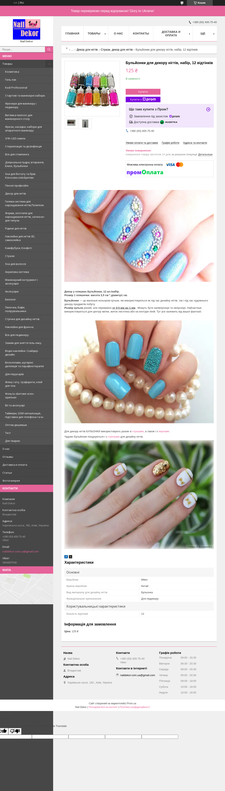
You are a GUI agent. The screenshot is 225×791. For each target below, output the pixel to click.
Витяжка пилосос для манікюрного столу (18, 117)
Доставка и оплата (14, 465)
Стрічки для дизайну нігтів (22, 319)
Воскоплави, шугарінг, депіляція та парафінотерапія (24, 364)
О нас (6, 449)
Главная (72, 33)
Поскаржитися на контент (103, 707)
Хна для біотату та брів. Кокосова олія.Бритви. (20, 175)
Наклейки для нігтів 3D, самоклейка (20, 238)
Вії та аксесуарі (15, 405)
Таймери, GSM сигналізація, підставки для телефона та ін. (24, 415)
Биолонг (10, 299)
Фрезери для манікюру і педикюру (20, 105)
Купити (143, 91)
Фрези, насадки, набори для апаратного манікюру (23, 128)
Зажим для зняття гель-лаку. (23, 343)
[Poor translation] (14, 731)
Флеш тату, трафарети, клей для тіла (23, 384)
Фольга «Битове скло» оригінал (19, 395)
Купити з (143, 99)
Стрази (10, 256)
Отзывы (7, 457)
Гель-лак (10, 79)
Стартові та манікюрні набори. (25, 95)
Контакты (141, 33)
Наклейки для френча (19, 327)
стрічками (114, 436)
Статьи (7, 472)
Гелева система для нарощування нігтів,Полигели (24, 203)
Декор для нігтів (15, 193)
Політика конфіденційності (135, 707)
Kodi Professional (16, 87)
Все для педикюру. (17, 335)
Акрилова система (17, 272)
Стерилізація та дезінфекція (23, 146)
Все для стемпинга (17, 154)
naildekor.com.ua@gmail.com (20, 551)
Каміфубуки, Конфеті (18, 248)
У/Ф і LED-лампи (15, 138)
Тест (8, 433)
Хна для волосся (15, 264)
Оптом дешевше (16, 425)
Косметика (12, 71)
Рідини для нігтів (16, 228)
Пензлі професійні (16, 185)
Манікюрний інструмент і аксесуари (21, 281)
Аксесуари (12, 291)
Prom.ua (131, 703)
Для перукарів (14, 374)
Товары (7, 64)
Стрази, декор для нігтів (117, 49)
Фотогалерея (11, 480)
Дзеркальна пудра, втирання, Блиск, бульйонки (24, 164)
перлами (163, 431)
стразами (138, 431)
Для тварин (12, 441)
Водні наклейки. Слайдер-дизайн (22, 352)
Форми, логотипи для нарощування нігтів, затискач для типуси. (24, 216)
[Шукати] (49, 49)
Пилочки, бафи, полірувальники (15, 309)
